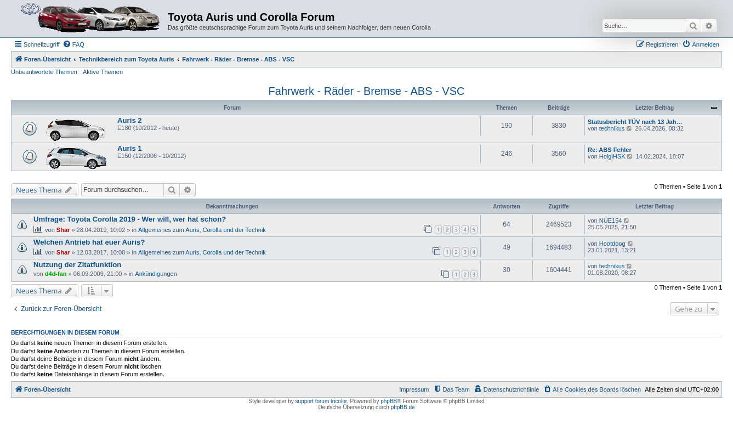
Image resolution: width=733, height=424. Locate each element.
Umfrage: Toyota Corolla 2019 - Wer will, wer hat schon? (129, 219)
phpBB (388, 401)
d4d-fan (56, 273)
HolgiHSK (612, 156)
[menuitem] (73, 44)
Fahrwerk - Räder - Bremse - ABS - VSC (367, 91)
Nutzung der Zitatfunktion (77, 265)
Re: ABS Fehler (610, 149)
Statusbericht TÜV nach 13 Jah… (635, 121)
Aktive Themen (103, 72)
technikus (611, 128)
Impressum (414, 389)
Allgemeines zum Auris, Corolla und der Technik (202, 230)
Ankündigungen (156, 273)
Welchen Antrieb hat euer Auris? (89, 242)
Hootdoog (612, 243)
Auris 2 (129, 120)
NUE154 (610, 220)
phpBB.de (403, 407)
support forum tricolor (321, 401)
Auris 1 (129, 148)
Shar (63, 230)
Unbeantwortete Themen (44, 72)
